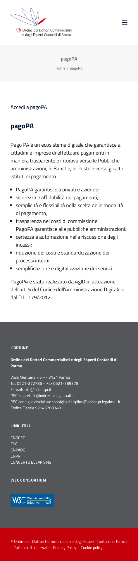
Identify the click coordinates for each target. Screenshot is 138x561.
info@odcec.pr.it (37, 389)
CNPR (15, 456)
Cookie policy (92, 547)
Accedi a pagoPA (29, 107)
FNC (14, 444)
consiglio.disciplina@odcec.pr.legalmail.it (86, 402)
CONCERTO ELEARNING (31, 462)
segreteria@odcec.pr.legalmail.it (46, 395)
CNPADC (18, 450)
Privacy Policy (64, 547)
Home (60, 68)
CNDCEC (18, 437)
